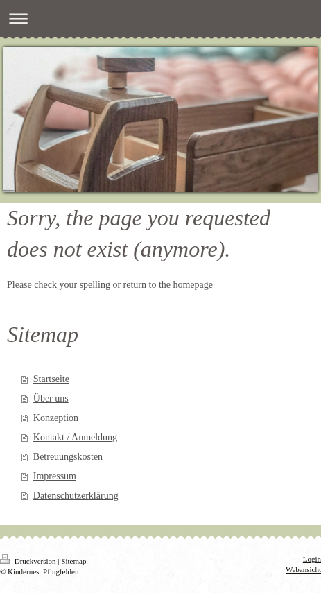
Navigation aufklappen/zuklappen (160, 18)
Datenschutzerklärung (76, 495)
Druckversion (29, 561)
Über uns (51, 398)
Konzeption (55, 418)
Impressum (54, 476)
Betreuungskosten (68, 457)
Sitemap (73, 561)
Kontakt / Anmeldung (75, 437)
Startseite (51, 379)
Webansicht (303, 569)
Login (312, 559)
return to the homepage (168, 285)
